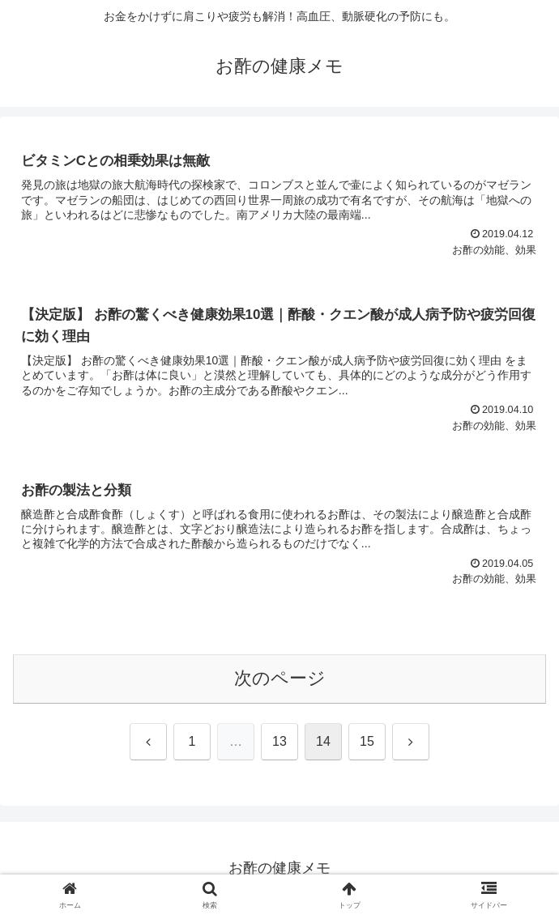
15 (367, 741)
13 (279, 741)
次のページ (280, 678)
